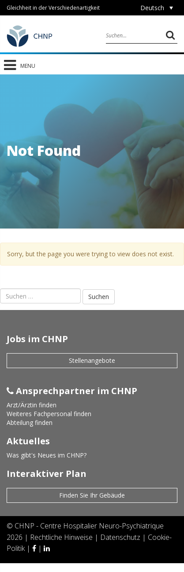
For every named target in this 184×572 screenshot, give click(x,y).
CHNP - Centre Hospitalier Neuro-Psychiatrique (89, 526)
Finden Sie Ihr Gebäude (92, 495)
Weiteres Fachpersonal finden (49, 414)
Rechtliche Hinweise (62, 537)
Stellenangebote (92, 360)
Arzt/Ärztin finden (31, 405)
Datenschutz (121, 537)
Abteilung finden (30, 422)
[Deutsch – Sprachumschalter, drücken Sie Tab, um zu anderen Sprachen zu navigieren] (156, 7)
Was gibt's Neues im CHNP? (46, 455)
